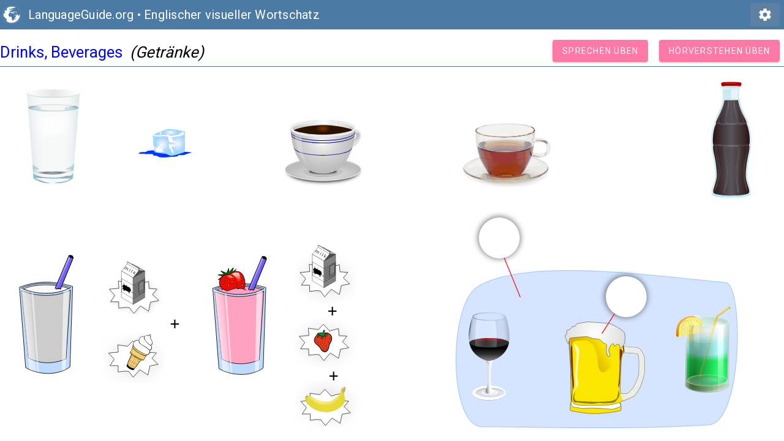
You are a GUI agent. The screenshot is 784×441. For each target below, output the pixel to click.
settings (765, 14)
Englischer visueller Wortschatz (232, 14)
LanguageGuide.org (81, 14)
